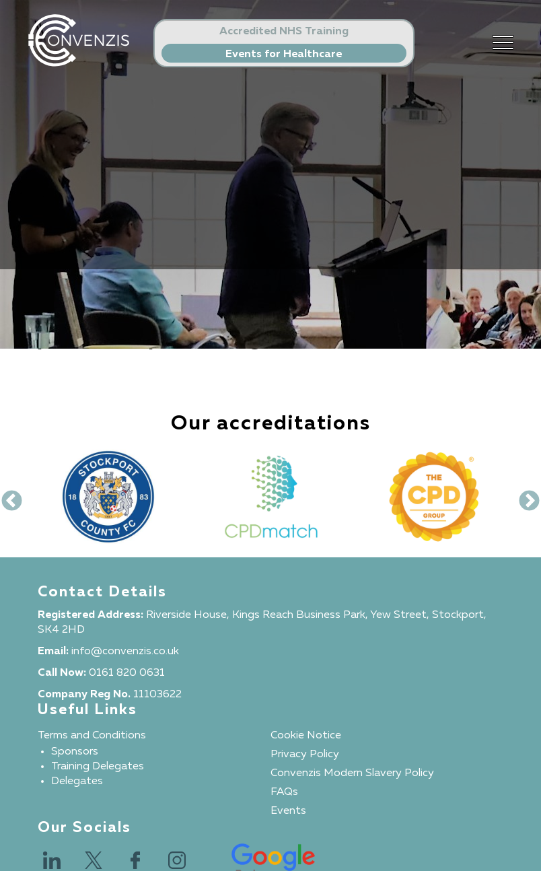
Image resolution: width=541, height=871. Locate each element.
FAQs (284, 792)
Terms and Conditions (92, 735)
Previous (6, 496)
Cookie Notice (305, 735)
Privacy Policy (304, 754)
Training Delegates (97, 766)
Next (524, 496)
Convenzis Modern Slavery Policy (352, 773)
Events (288, 811)
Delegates (77, 781)
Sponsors (74, 751)
